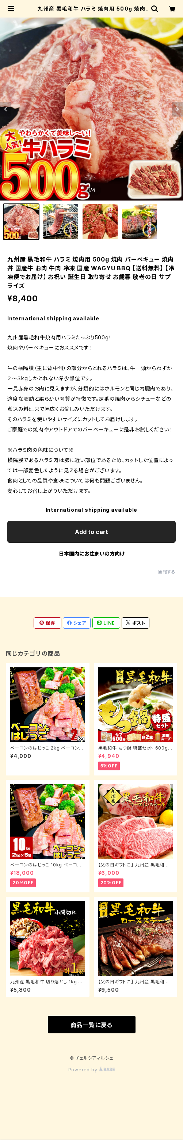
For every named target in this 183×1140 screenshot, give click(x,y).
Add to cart (91, 531)
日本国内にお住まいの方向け (92, 553)
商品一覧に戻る (91, 1025)
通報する (167, 572)
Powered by (91, 1069)
